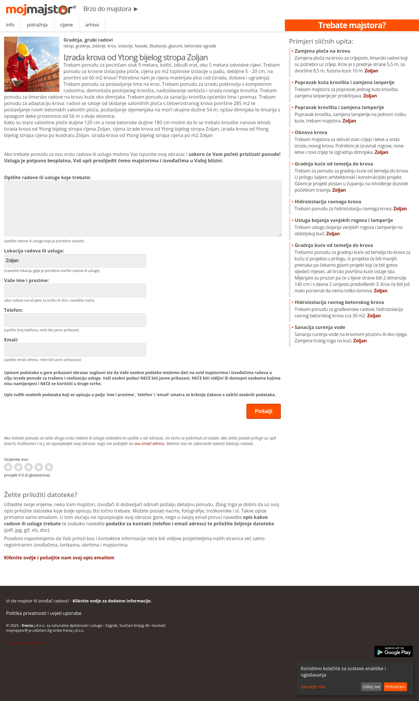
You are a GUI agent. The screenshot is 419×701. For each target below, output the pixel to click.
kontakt (159, 625)
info (10, 25)
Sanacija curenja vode (353, 334)
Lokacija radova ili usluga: (75, 258)
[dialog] (355, 678)
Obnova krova (353, 142)
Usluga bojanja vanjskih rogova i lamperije (353, 227)
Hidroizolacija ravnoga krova (353, 205)
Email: (75, 347)
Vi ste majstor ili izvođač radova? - (79, 601)
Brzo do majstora (111, 8)
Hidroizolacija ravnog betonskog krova (353, 309)
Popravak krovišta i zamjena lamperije (353, 114)
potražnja (37, 25)
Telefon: (75, 317)
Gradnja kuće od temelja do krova (353, 177)
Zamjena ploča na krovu (353, 61)
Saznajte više (313, 686)
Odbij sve (371, 686)
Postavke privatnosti (26, 642)
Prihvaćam (395, 686)
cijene (66, 25)
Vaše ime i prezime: (75, 287)
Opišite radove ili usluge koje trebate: (142, 205)
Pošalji (263, 411)
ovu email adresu (149, 443)
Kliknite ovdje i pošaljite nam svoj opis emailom (59, 557)
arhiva (92, 25)
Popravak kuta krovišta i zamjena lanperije (353, 89)
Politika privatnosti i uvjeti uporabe (43, 613)
